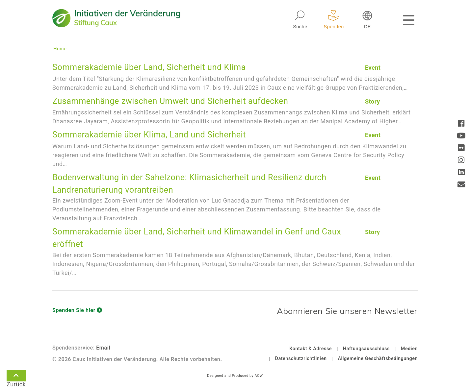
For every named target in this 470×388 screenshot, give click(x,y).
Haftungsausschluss (366, 349)
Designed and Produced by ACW (235, 376)
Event (373, 67)
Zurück (16, 376)
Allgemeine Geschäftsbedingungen (378, 358)
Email (103, 348)
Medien (409, 349)
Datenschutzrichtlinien (301, 358)
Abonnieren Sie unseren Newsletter (347, 311)
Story (372, 101)
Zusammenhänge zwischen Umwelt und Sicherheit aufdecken (170, 101)
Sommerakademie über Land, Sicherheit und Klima (149, 67)
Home (60, 48)
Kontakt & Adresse (310, 349)
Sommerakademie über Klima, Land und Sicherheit (149, 134)
